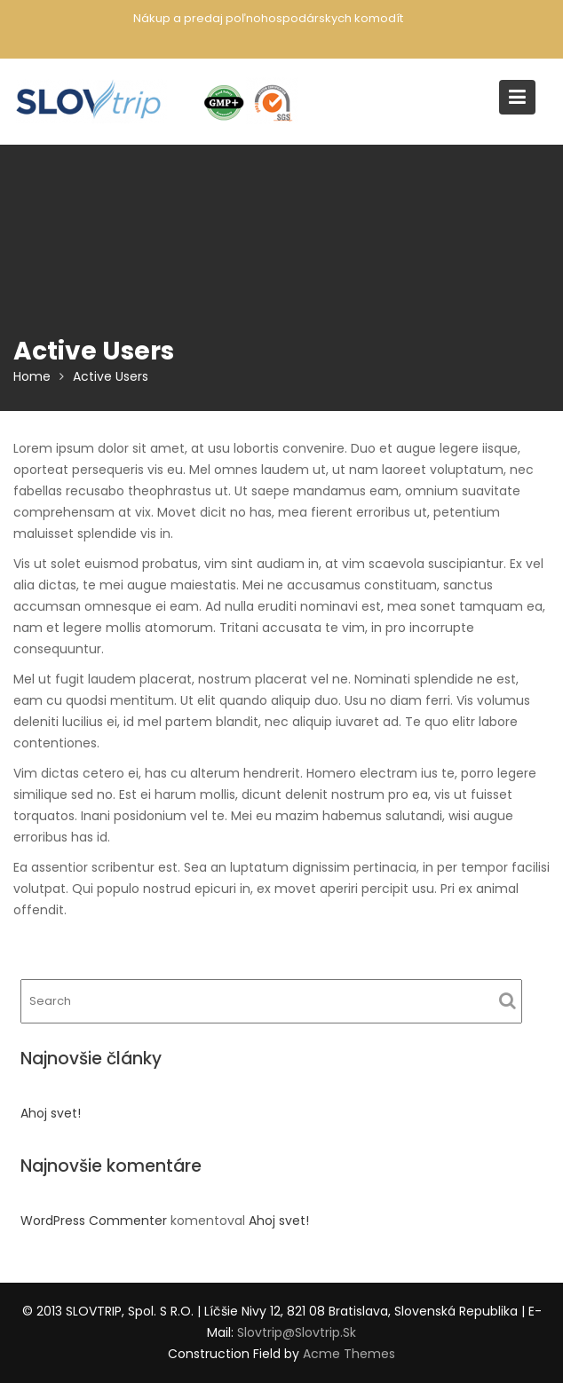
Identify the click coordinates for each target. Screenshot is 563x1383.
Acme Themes (349, 1354)
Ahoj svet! (50, 1113)
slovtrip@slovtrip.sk (296, 1332)
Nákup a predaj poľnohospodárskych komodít (268, 18)
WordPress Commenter (93, 1220)
